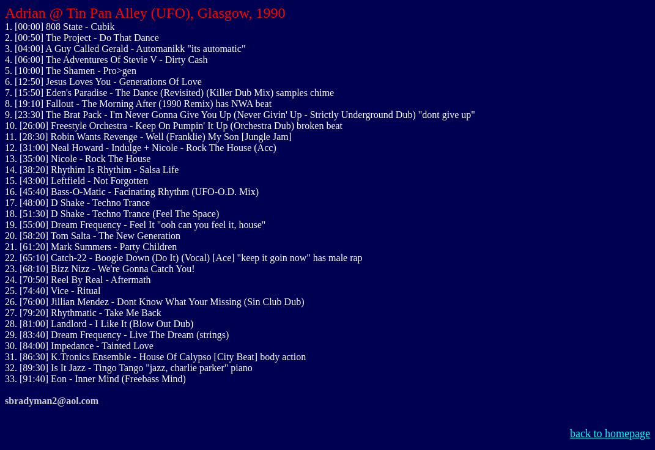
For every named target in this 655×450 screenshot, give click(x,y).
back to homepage (610, 433)
